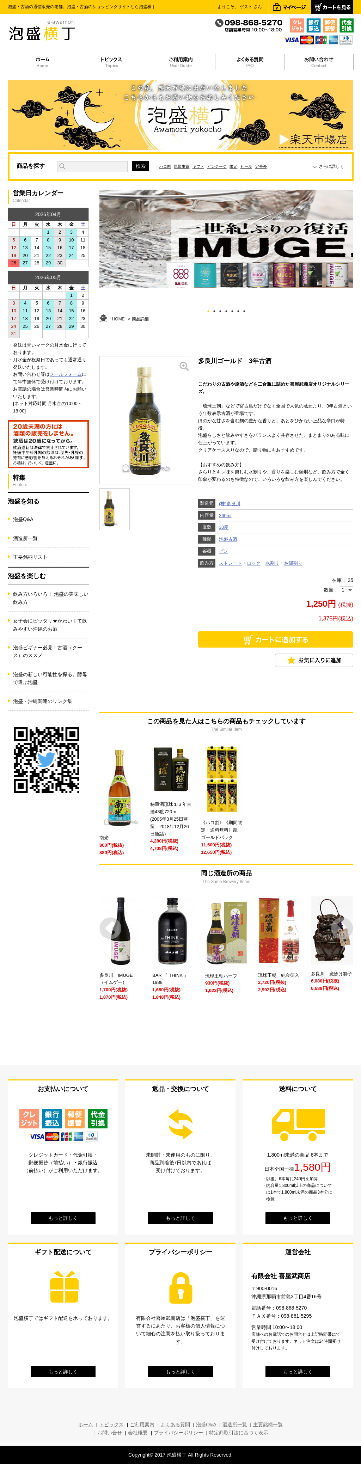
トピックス (111, 1424)
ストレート (230, 563)
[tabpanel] (226, 239)
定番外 (261, 166)
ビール (246, 166)
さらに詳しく (331, 166)
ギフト (198, 166)
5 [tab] (232, 310)
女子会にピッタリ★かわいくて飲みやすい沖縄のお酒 (50, 624)
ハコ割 (165, 166)
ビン (223, 551)
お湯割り (293, 563)
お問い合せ (109, 1432)
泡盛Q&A (23, 519)
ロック (254, 563)
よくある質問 (175, 1424)
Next (342, 928)
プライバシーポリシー (178, 1432)
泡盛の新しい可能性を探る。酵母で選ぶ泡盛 (50, 678)
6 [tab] (238, 310)
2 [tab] (214, 310)
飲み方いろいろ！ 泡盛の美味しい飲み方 (50, 598)
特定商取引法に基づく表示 (238, 1432)
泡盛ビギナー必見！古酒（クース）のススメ (47, 651)
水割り (272, 563)
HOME (118, 319)
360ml (225, 515)
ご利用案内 (142, 1424)
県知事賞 (181, 166)
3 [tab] (220, 310)
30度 (223, 527)
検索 (141, 166)
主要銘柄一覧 (268, 1424)
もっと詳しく (63, 1218)
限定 (233, 166)
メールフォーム (66, 374)
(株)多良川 (229, 503)
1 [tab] (208, 310)
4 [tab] (226, 310)
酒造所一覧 (25, 538)
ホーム (85, 1424)
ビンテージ (217, 166)
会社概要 (138, 1432)
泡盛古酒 (228, 539)
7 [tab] (244, 310)
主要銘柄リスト (30, 557)
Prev (110, 928)
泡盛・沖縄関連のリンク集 (42, 701)
